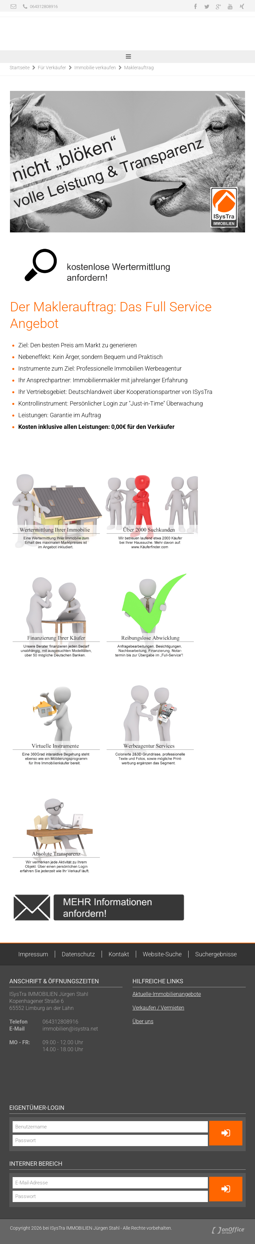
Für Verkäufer (52, 67)
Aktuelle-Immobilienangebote (166, 994)
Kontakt (119, 954)
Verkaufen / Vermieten (158, 1008)
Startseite (20, 67)
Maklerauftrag (139, 67)
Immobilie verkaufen (95, 67)
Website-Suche (162, 954)
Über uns (142, 1021)
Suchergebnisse (216, 954)
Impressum (33, 954)
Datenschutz (78, 954)
